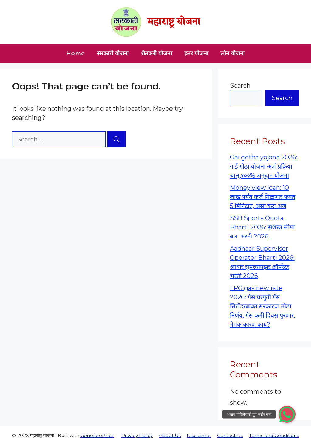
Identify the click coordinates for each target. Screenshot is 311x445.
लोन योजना (232, 53)
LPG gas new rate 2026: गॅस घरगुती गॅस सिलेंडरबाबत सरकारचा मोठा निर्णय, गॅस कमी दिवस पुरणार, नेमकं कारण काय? (262, 306)
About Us (170, 435)
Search (240, 85)
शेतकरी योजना (156, 53)
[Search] (116, 139)
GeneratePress (97, 435)
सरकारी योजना (113, 53)
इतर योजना (196, 53)
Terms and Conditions (274, 435)
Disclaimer (199, 435)
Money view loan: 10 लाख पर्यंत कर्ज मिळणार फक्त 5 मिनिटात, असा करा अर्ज (262, 197)
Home (75, 53)
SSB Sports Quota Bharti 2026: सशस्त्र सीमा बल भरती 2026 (262, 227)
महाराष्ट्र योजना (173, 22)
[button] (287, 414)
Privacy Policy (137, 435)
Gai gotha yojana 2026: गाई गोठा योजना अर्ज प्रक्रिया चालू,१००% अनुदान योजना (263, 166)
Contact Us (230, 435)
